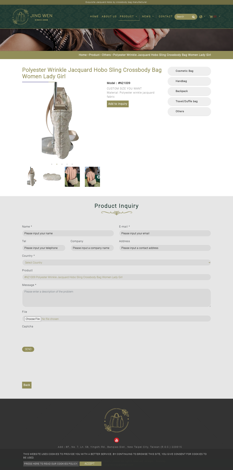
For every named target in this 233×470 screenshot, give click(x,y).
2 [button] (57, 164)
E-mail (124, 226)
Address (124, 241)
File (24, 311)
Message (29, 285)
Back (26, 385)
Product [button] (127, 16)
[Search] (185, 17)
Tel (24, 241)
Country (28, 255)
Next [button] (98, 121)
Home (95, 16)
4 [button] (67, 164)
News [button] (147, 16)
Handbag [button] (181, 81)
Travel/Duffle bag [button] (187, 101)
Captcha (27, 326)
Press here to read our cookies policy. (51, 463)
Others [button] (180, 111)
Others (106, 55)
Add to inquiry (117, 103)
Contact (166, 16)
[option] (62, 122)
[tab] (189, 71)
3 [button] (62, 164)
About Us (109, 16)
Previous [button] (24, 121)
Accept (90, 463)
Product (94, 55)
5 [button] (72, 164)
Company (77, 241)
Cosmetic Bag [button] (184, 71)
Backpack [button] (182, 91)
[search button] (193, 18)
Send (28, 349)
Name (27, 226)
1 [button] (51, 164)
